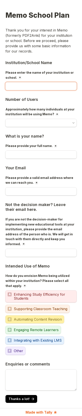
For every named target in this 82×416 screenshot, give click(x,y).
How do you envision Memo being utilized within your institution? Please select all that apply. (37, 280)
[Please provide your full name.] (41, 155)
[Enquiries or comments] (41, 379)
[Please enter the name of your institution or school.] (41, 86)
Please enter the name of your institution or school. (39, 75)
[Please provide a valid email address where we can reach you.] (41, 191)
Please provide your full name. (29, 146)
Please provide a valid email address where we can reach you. (39, 180)
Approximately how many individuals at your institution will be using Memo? (40, 111)
